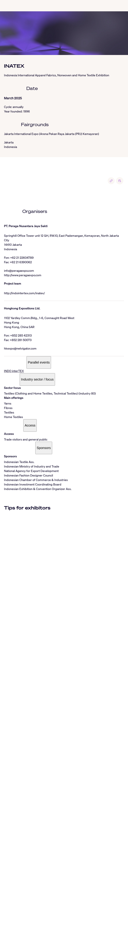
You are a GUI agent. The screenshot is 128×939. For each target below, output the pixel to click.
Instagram (28, 923)
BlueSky (52, 923)
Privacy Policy (27, 932)
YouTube (92, 923)
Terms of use (45, 932)
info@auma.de (17, 916)
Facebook (79, 923)
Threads (41, 923)
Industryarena (108, 923)
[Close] (4, 879)
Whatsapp (65, 923)
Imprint (13, 932)
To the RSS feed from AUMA (27, 928)
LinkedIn (14, 923)
